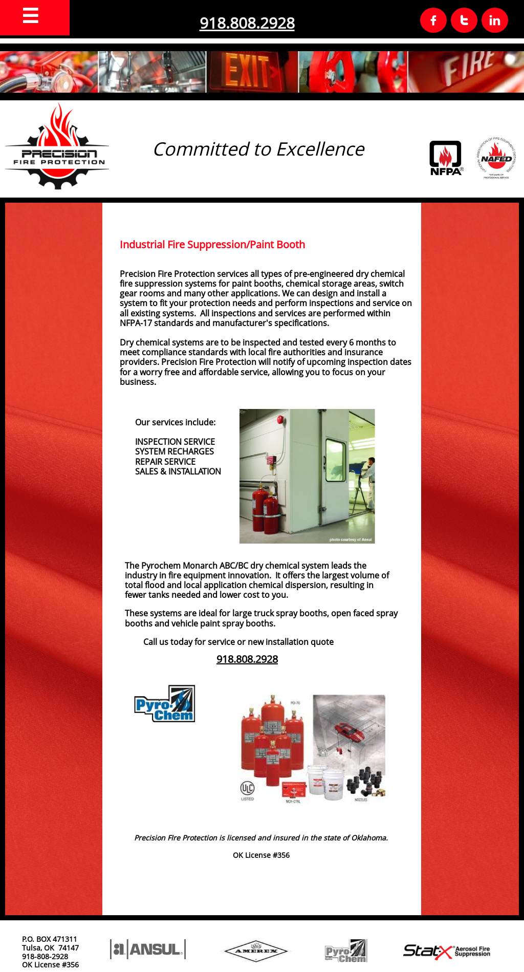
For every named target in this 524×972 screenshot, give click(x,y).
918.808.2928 (247, 22)
